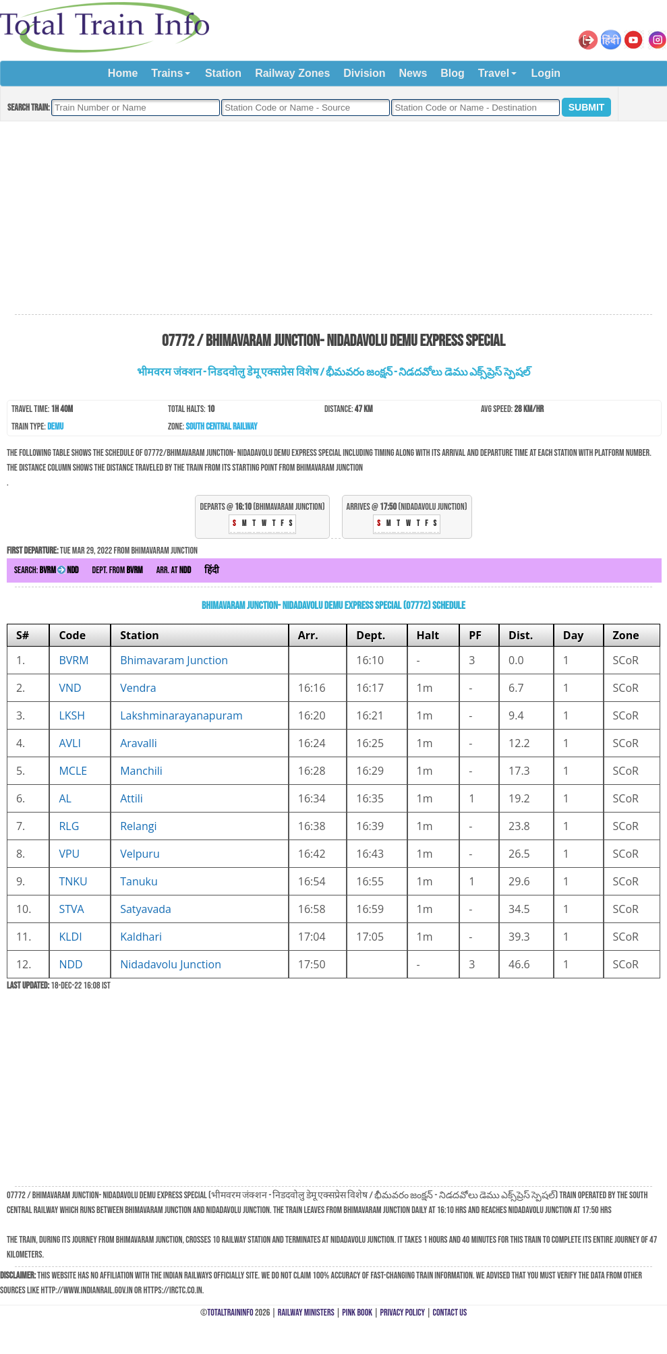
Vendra (138, 687)
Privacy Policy (403, 1312)
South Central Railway (222, 426)
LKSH (72, 715)
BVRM (73, 660)
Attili (131, 798)
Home (123, 73)
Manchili (141, 770)
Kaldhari (141, 936)
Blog (452, 73)
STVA (71, 909)
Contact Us (450, 1312)
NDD (70, 964)
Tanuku (139, 881)
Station (223, 73)
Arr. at (174, 570)
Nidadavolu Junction (170, 964)
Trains (167, 73)
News (413, 73)
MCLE (73, 770)
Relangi (138, 826)
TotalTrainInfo (230, 1312)
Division (364, 73)
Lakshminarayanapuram (181, 715)
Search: (46, 570)
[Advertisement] (333, 218)
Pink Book (357, 1312)
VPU (69, 853)
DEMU (55, 426)
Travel (493, 73)
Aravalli (138, 743)
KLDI (70, 936)
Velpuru (140, 853)
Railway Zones (292, 73)
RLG (69, 826)
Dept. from (117, 570)
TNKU (73, 881)
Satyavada (145, 909)
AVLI (69, 743)
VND (70, 687)
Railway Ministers (306, 1312)
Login (546, 73)
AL (65, 798)
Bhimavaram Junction (174, 660)
